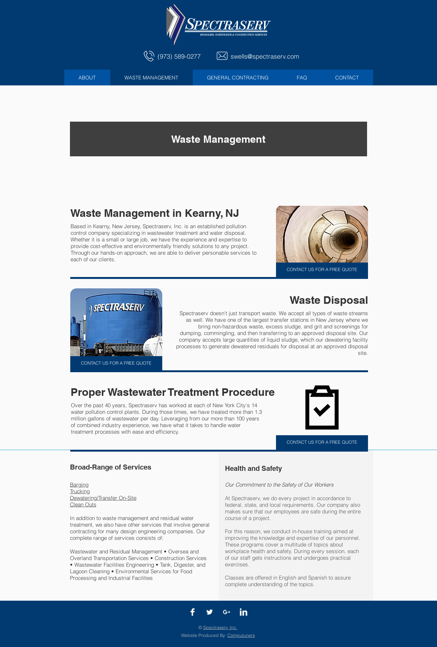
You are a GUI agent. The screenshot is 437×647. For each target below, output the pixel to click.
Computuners (241, 635)
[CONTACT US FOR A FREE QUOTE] (322, 270)
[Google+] (226, 612)
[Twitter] (209, 612)
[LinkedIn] (243, 612)
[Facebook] (192, 612)
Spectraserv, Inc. (220, 627)
